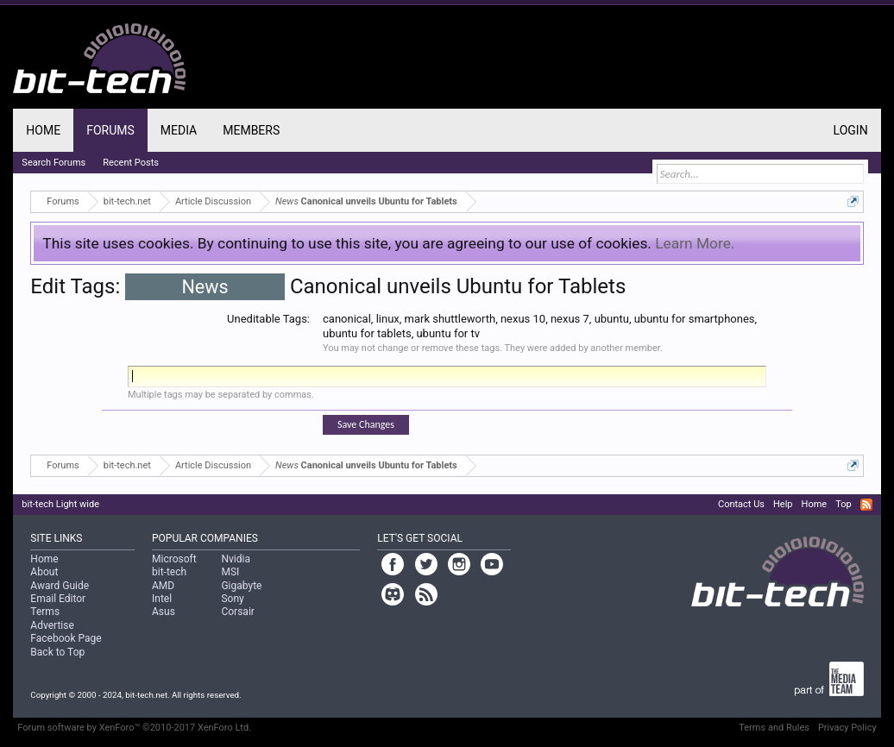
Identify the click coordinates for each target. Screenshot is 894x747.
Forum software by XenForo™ (134, 727)
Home (43, 130)
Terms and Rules (774, 727)
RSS (866, 505)
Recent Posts (131, 162)
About (44, 572)
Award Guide (59, 586)
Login (851, 130)
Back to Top (57, 652)
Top (843, 504)
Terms (45, 612)
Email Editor (57, 599)
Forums (110, 130)
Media (179, 130)
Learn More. (694, 243)
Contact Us (741, 504)
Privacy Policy (847, 727)
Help (783, 504)
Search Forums (53, 162)
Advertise (51, 625)
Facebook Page (65, 638)
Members (251, 130)
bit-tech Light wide (60, 504)
